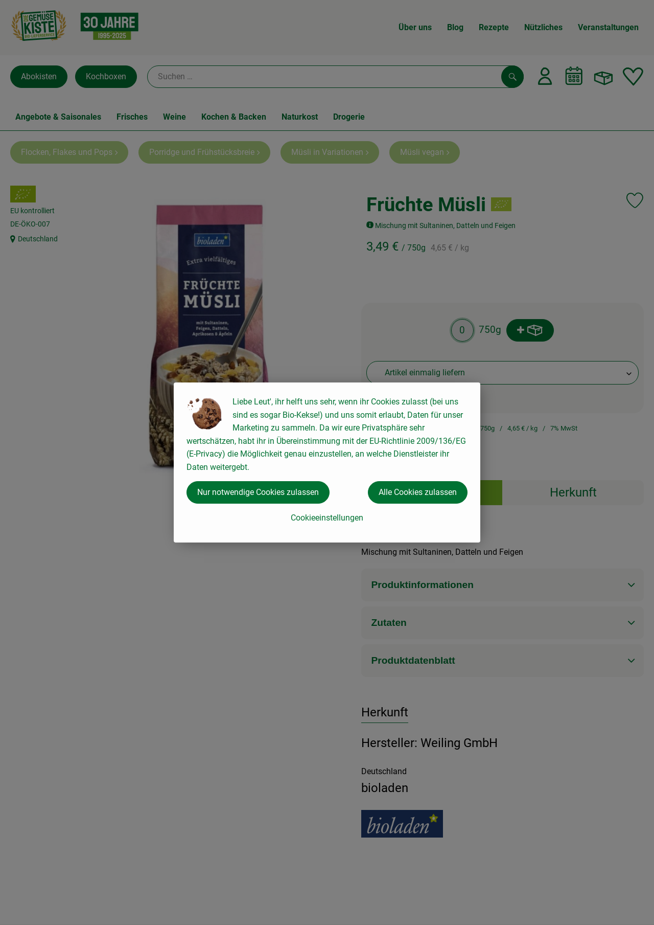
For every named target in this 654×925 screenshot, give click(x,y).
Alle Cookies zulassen (418, 492)
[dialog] (327, 462)
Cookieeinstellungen (327, 518)
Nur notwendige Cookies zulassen (258, 492)
